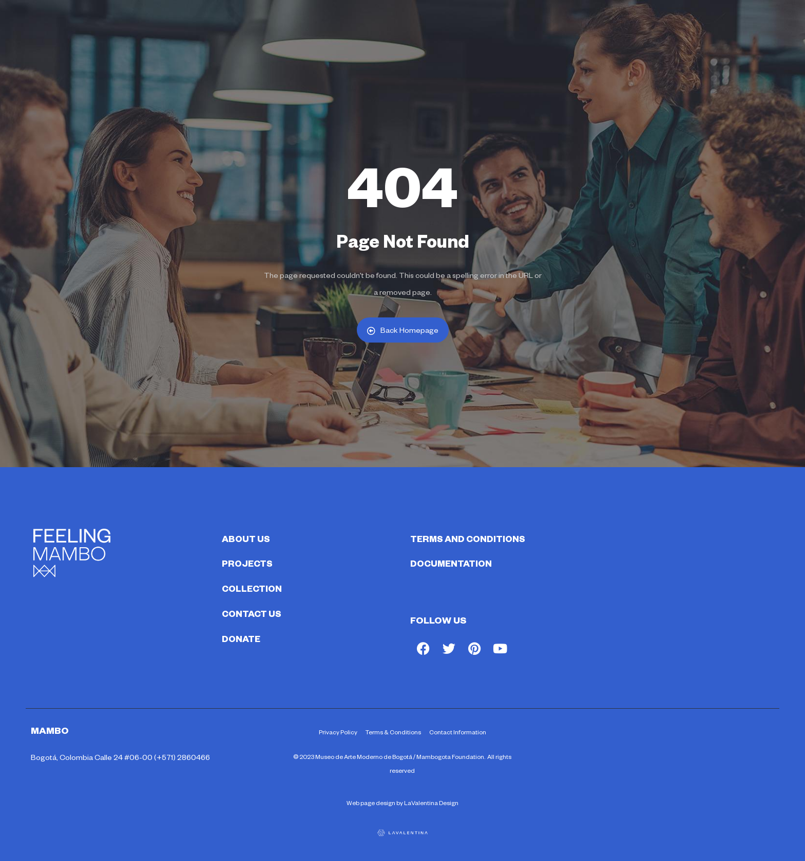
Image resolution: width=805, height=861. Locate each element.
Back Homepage (402, 330)
